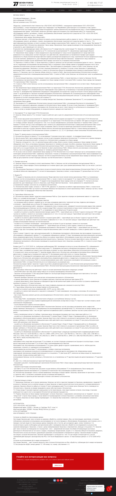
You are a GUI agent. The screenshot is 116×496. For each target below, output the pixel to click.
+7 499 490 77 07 (95, 3)
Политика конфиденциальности (27, 488)
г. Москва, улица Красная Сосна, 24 (64, 2)
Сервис (28, 10)
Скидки (79, 10)
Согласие (27, 489)
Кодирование (41, 10)
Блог (70, 10)
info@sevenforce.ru (95, 5)
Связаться (58, 465)
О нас (52, 10)
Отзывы (62, 10)
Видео (88, 10)
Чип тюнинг (17, 10)
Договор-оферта (27, 486)
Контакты (99, 10)
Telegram (88, 494)
